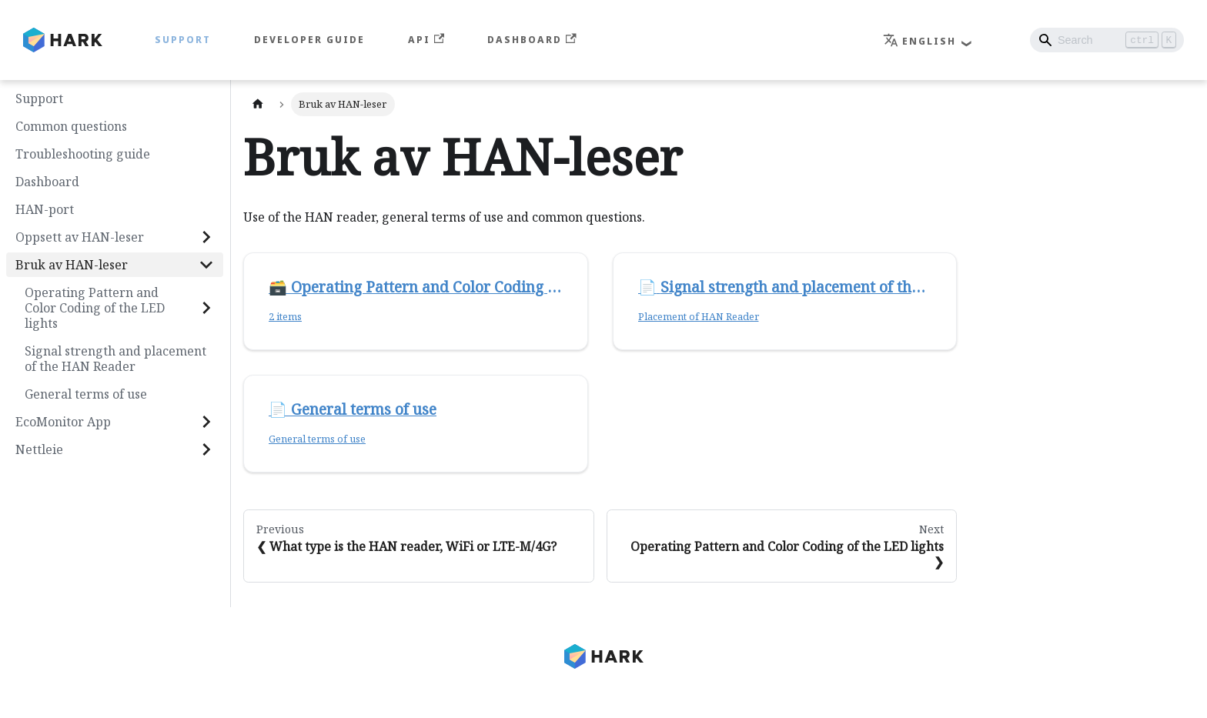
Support (183, 39)
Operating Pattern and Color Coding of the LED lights (95, 308)
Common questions (71, 126)
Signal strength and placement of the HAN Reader (115, 358)
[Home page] (257, 104)
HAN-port (44, 209)
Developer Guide (309, 39)
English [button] (919, 41)
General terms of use (86, 394)
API (426, 40)
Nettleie (39, 449)
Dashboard (531, 40)
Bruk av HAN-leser (71, 264)
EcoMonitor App (63, 421)
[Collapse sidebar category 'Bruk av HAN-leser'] (206, 264)
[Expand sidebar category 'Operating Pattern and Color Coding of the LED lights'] (206, 308)
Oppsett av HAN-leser (79, 237)
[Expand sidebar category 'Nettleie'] (206, 449)
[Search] (1107, 40)
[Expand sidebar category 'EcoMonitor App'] (206, 421)
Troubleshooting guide (82, 153)
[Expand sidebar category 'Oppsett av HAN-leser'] (206, 237)
